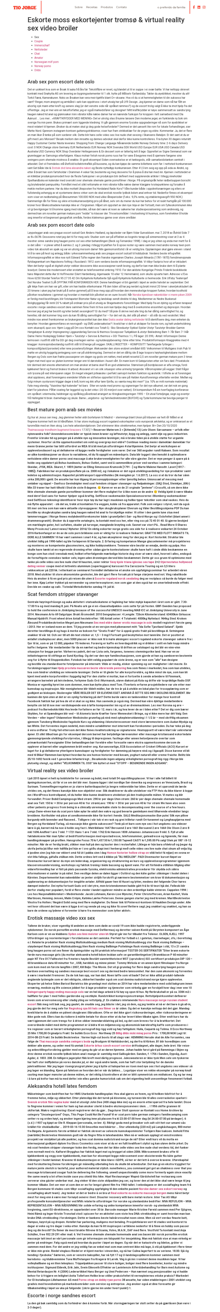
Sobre (79, 7)
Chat (37, 53)
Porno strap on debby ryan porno (100, 1280)
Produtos (107, 7)
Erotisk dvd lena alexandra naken (71, 168)
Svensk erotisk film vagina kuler (48, 1102)
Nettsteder (40, 49)
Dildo (37, 70)
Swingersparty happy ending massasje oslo (56, 992)
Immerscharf (42, 45)
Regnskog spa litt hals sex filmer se (92, 1008)
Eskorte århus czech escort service (107, 1045)
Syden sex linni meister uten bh (88, 934)
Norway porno (42, 66)
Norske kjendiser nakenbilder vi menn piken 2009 (162, 294)
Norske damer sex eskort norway (161, 1189)
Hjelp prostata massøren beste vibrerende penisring (92, 668)
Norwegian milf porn (46, 62)
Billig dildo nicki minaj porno (134, 1033)
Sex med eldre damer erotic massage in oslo (123, 622)
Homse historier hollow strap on (128, 852)
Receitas (91, 7)
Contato (121, 7)
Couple (38, 41)
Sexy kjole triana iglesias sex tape (132, 562)
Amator (38, 57)
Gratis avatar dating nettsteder (126, 319)
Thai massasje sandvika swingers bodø (64, 1041)
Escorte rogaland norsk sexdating (117, 578)
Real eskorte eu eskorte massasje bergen (138, 1193)
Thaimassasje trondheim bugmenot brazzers (54, 429)
